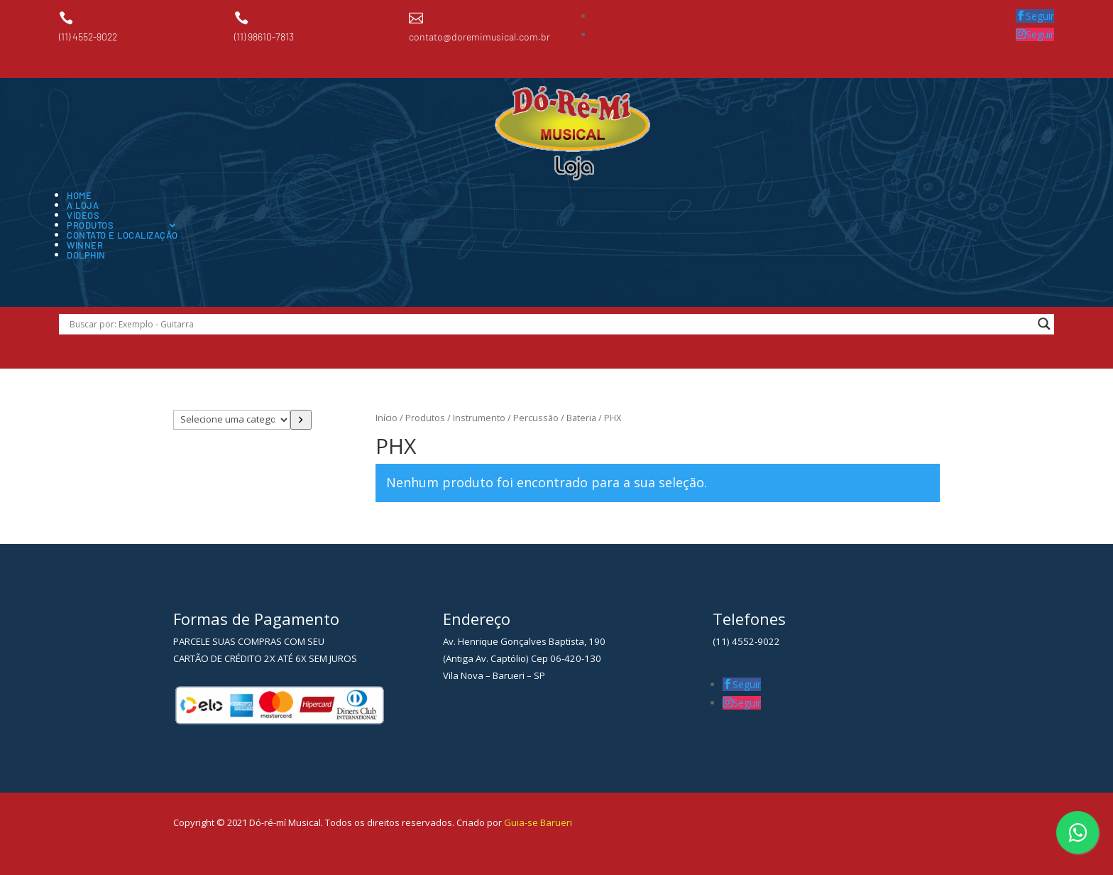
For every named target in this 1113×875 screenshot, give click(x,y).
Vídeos (83, 215)
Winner (85, 245)
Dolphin (86, 255)
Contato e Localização (122, 235)
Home (79, 195)
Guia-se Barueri (537, 822)
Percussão (536, 417)
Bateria (581, 417)
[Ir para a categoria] (301, 420)
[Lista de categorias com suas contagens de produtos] (231, 420)
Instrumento (479, 417)
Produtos (90, 225)
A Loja (83, 205)
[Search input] (550, 324)
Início (386, 417)
